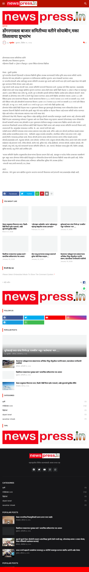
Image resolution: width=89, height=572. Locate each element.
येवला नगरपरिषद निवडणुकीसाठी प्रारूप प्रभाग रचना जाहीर (34, 517)
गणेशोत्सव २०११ (44, 406)
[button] (3, 4)
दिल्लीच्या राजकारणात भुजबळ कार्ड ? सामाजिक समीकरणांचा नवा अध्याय (14, 255)
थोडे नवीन (7, 282)
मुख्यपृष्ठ (4, 26)
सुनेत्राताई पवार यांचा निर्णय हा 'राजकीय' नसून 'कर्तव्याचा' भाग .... (73, 225)
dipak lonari (44, 414)
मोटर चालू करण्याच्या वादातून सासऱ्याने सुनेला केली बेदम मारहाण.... (43, 255)
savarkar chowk (44, 419)
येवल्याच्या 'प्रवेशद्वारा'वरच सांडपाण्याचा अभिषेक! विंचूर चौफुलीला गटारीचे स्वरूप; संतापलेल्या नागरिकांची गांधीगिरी (73, 256)
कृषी (44, 401)
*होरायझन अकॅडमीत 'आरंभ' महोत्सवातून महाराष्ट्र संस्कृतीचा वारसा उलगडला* (44, 225)
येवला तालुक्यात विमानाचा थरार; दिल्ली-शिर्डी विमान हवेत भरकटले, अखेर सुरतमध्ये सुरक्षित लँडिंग (15, 226)
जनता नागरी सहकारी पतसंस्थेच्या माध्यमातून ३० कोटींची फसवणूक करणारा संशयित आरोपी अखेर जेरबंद (48, 550)
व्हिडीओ (44, 410)
